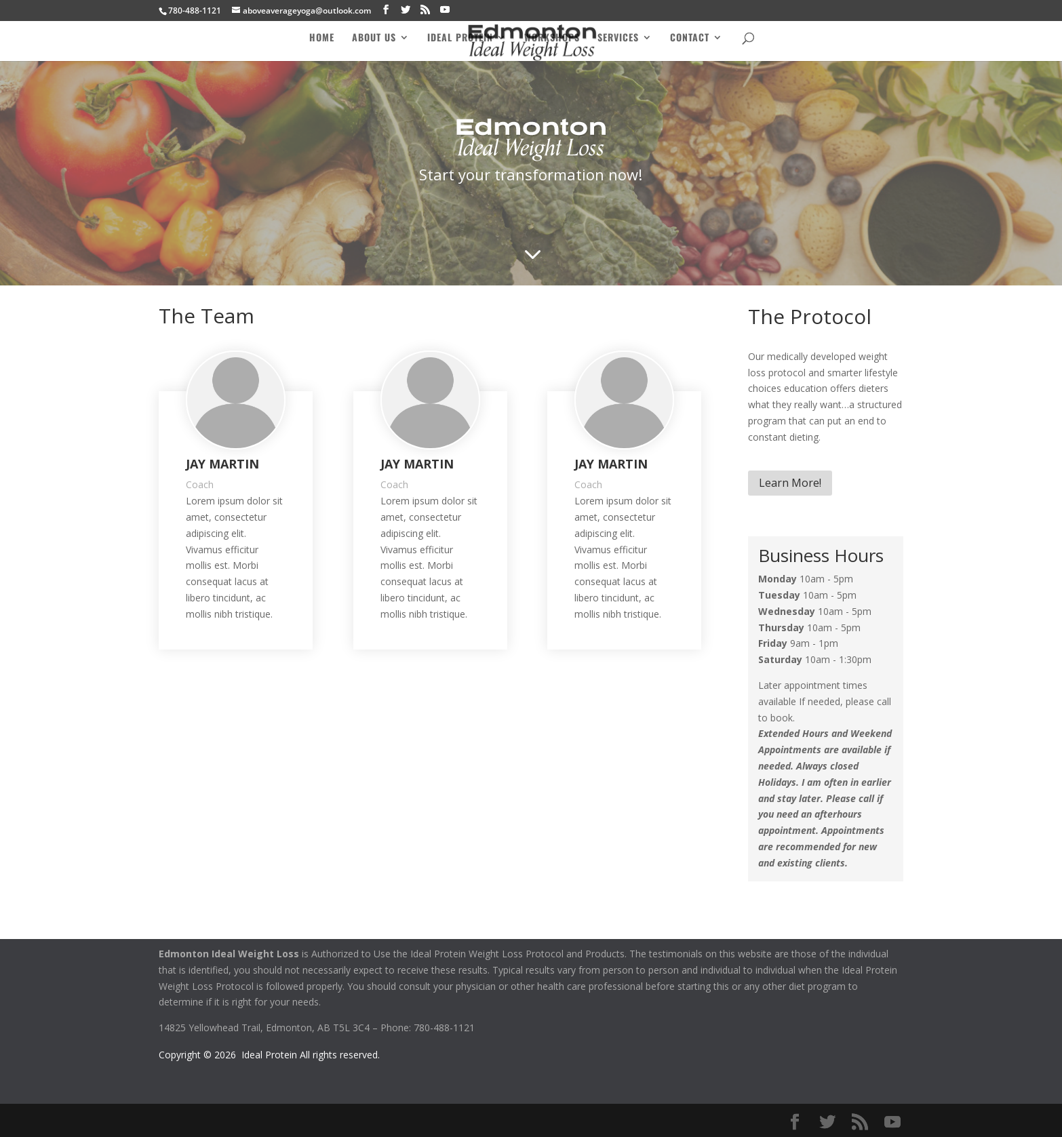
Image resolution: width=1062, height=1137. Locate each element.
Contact (689, 38)
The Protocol (809, 316)
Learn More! (790, 482)
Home (321, 38)
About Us (374, 38)
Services (618, 38)
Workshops (552, 38)
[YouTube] (445, 10)
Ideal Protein (460, 38)
